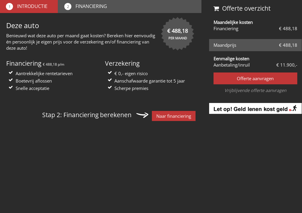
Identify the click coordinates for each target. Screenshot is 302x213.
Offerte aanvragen (255, 78)
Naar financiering (173, 116)
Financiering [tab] (85, 6)
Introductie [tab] (26, 6)
